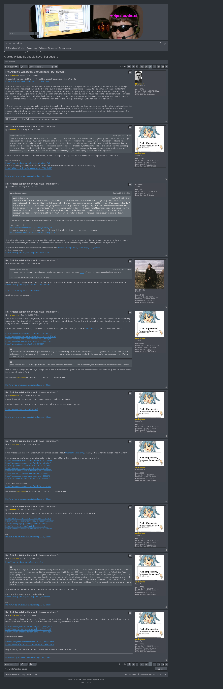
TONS (82, 272)
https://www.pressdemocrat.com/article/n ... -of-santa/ (28, 486)
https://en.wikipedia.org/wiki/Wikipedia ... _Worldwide (27, 597)
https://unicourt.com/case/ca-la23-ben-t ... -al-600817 (27, 473)
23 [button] (159, 66)
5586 (142, 158)
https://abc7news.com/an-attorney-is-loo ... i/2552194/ (28, 478)
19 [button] (142, 66)
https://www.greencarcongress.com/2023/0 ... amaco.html (29, 642)
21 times (148, 193)
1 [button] (136, 66)
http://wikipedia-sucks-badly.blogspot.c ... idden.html (27, 81)
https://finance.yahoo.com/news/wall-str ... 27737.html (28, 629)
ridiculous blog (92, 328)
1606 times (149, 301)
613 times (149, 93)
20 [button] (146, 66)
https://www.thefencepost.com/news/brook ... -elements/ (29, 644)
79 (141, 189)
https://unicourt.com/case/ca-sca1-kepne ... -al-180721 (28, 468)
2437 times (151, 166)
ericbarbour (140, 153)
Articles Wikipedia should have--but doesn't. (31, 56)
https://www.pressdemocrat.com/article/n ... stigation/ (28, 463)
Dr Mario (139, 184)
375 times (151, 302)
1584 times (149, 164)
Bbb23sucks (140, 290)
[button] (129, 66)
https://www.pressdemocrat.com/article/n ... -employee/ (29, 460)
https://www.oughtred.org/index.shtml (21, 409)
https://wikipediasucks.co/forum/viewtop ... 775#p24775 (28, 168)
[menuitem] (20, 43)
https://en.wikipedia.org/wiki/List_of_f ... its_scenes (79, 247)
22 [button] (154, 66)
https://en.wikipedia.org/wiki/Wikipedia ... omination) (27, 252)
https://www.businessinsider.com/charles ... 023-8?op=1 (28, 333)
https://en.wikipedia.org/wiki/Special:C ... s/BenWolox (27, 285)
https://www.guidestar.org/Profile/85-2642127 (24, 344)
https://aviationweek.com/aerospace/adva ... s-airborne (28, 528)
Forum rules (10, 62)
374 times (151, 95)
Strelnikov (139, 84)
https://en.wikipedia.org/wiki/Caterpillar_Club (24, 562)
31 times (150, 195)
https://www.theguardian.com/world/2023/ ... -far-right (28, 339)
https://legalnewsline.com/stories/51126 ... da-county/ (27, 465)
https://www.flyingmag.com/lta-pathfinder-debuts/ (26, 523)
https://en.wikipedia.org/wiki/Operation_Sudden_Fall (27, 163)
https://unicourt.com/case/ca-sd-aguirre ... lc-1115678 (27, 476)
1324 (142, 89)
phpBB (78, 680)
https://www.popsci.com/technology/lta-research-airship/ (29, 521)
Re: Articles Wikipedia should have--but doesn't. (35, 71)
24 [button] (163, 66)
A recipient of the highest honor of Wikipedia (23, 290)
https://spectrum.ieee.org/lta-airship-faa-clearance (26, 526)
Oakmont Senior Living (74, 453)
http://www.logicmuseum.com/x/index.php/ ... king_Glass (27, 176)
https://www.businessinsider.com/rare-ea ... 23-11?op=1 (28, 632)
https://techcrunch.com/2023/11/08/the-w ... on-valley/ (28, 518)
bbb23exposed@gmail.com (22, 295)
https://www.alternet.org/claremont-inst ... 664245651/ (28, 341)
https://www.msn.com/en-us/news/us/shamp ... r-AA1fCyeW (30, 336)
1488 (142, 295)
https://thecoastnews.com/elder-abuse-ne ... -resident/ (28, 471)
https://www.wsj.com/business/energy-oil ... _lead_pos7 (28, 626)
